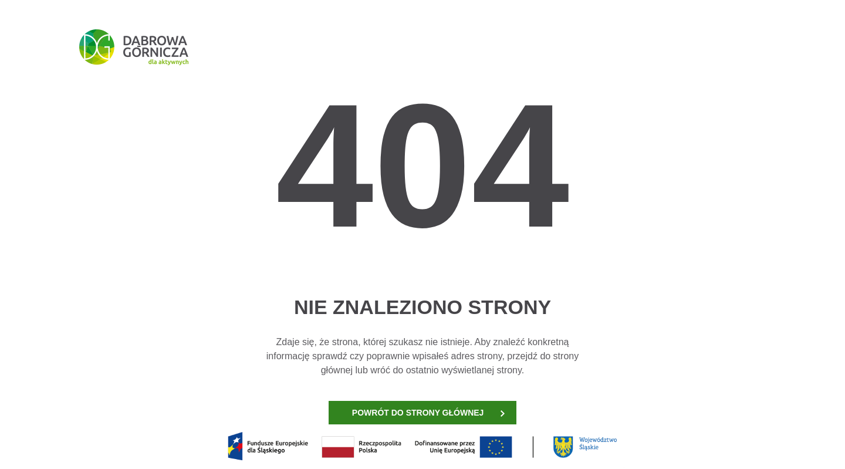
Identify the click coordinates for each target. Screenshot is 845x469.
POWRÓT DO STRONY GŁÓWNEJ (428, 412)
